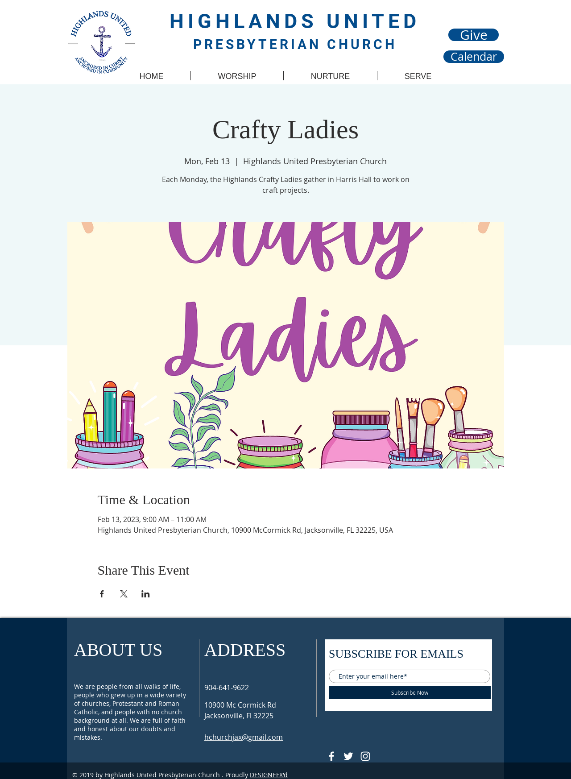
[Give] (473, 35)
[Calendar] (473, 56)
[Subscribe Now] (410, 692)
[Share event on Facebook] (102, 593)
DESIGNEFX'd (269, 775)
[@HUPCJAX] (331, 756)
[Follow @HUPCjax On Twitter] (348, 756)
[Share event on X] (124, 593)
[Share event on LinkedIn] (145, 593)
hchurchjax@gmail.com (243, 737)
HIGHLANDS (248, 21)
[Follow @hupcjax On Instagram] (365, 756)
